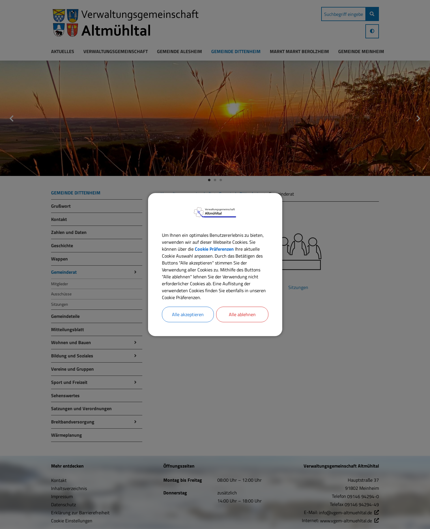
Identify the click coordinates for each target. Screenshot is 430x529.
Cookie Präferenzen (214, 248)
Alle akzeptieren (188, 314)
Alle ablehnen (242, 314)
